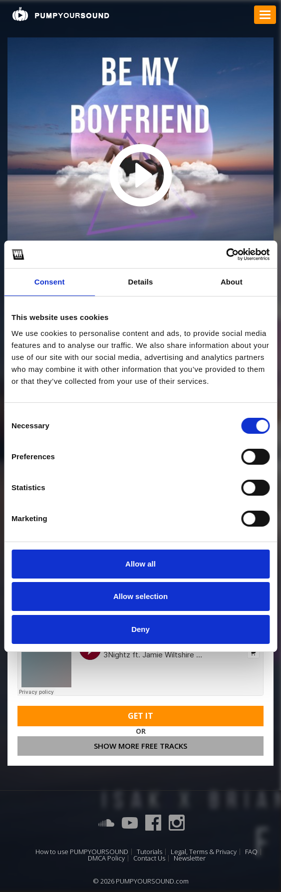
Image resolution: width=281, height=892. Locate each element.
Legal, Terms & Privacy (204, 852)
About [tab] (232, 282)
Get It (140, 715)
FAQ (251, 852)
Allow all (140, 564)
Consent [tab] (49, 282)
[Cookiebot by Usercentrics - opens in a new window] (226, 254)
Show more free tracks (140, 746)
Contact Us (149, 858)
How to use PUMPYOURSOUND (81, 852)
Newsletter (190, 858)
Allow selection (140, 596)
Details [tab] (140, 282)
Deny (140, 629)
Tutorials (149, 852)
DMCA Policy (106, 858)
